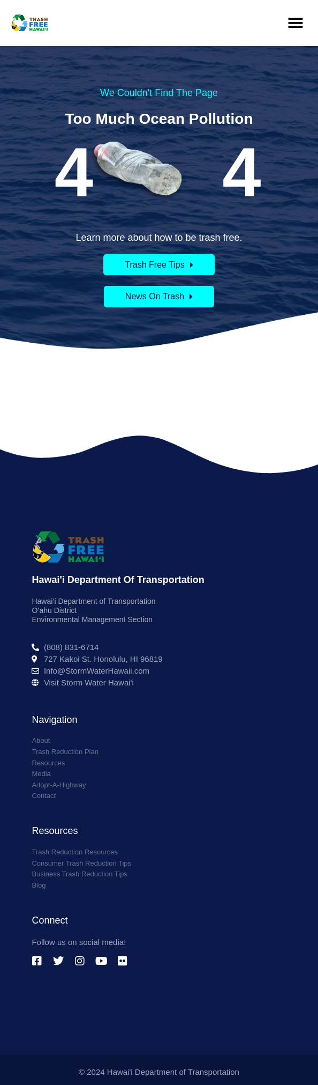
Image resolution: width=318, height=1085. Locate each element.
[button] (295, 23)
